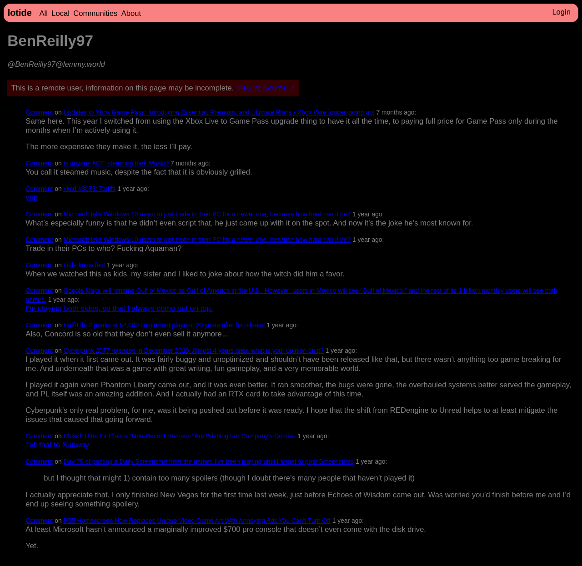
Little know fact (84, 265)
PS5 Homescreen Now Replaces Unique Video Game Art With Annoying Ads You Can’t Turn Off (197, 520)
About (131, 13)
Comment (39, 112)
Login (561, 12)
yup (31, 197)
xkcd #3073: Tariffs (90, 188)
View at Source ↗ (265, 88)
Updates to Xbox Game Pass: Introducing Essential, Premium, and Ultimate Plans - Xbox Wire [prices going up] (219, 112)
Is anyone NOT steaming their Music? (116, 163)
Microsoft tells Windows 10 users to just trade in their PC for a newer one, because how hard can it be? (207, 214)
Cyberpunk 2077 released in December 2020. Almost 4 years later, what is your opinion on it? (194, 350)
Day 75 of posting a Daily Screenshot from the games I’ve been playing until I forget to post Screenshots (209, 461)
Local (60, 13)
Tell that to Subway (57, 445)
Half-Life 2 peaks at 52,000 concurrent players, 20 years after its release (164, 325)
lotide (20, 13)
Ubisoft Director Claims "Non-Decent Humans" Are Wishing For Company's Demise (180, 436)
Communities (95, 13)
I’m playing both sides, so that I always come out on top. (119, 308)
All (43, 13)
